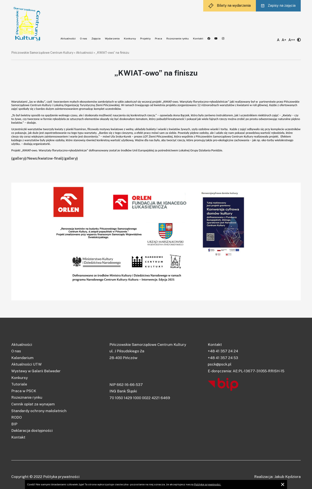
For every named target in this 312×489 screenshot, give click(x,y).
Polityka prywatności (61, 476)
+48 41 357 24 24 (223, 351)
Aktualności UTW (26, 364)
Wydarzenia (112, 38)
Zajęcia (96, 38)
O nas (83, 38)
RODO (16, 417)
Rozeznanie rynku (177, 38)
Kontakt (198, 38)
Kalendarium (22, 358)
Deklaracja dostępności (32, 430)
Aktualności (68, 38)
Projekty (145, 38)
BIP (14, 424)
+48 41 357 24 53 (223, 358)
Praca (158, 38)
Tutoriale (19, 384)
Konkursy (130, 38)
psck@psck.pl (219, 364)
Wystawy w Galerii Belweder (36, 371)
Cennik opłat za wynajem (33, 404)
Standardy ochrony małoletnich (39, 411)
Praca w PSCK (23, 391)
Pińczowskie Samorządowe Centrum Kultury (42, 52)
